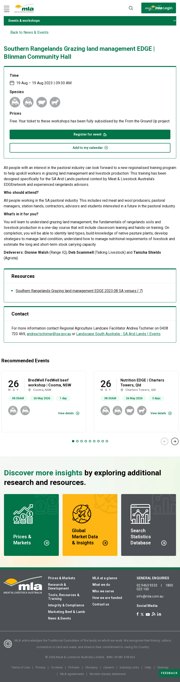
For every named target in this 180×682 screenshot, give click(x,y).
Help (148, 667)
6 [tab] (94, 441)
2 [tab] (77, 441)
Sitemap (163, 667)
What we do (101, 585)
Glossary (91, 667)
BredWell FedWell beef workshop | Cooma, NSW (49, 382)
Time (14, 75)
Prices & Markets (61, 578)
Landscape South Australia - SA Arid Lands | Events (118, 334)
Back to (29, 32)
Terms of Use (20, 667)
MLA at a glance (104, 578)
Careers (108, 667)
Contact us (100, 604)
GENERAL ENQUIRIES (153, 578)
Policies (73, 667)
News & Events (59, 618)
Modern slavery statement (108, 674)
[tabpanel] (43, 401)
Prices (15, 113)
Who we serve (103, 591)
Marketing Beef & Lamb (66, 612)
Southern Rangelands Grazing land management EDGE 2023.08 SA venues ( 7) (79, 291)
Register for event (90, 134)
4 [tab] (86, 441)
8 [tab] (102, 441)
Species (17, 92)
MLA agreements (72, 674)
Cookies (57, 667)
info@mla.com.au (150, 596)
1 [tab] (73, 441)
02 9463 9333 (147, 585)
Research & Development (58, 586)
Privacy (40, 667)
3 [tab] (81, 441)
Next (175, 441)
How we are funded (107, 598)
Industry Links (129, 667)
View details (66, 413)
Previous (164, 441)
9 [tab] (107, 441)
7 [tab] (98, 441)
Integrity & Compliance (66, 605)
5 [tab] (90, 441)
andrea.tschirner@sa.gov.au (49, 334)
